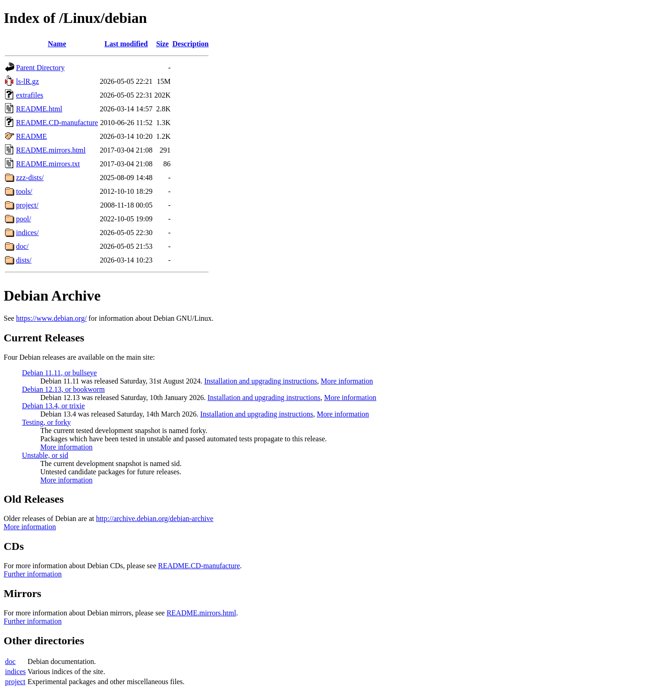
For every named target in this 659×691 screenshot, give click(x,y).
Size (162, 44)
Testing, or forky (46, 422)
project (15, 682)
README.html (39, 109)
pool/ (23, 219)
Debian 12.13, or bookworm (63, 389)
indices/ (27, 232)
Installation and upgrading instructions (260, 381)
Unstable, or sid (45, 455)
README (31, 136)
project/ (27, 205)
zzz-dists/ (29, 177)
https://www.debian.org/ (51, 318)
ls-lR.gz (27, 81)
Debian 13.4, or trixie (53, 406)
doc (10, 661)
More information (347, 381)
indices (15, 671)
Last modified (126, 44)
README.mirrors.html (51, 150)
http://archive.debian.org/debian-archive (155, 518)
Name (57, 44)
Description (191, 44)
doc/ (22, 246)
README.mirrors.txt (48, 164)
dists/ (24, 260)
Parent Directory (40, 67)
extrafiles (29, 95)
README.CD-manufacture (57, 122)
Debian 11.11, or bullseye (59, 373)
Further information (33, 574)
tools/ (24, 191)
